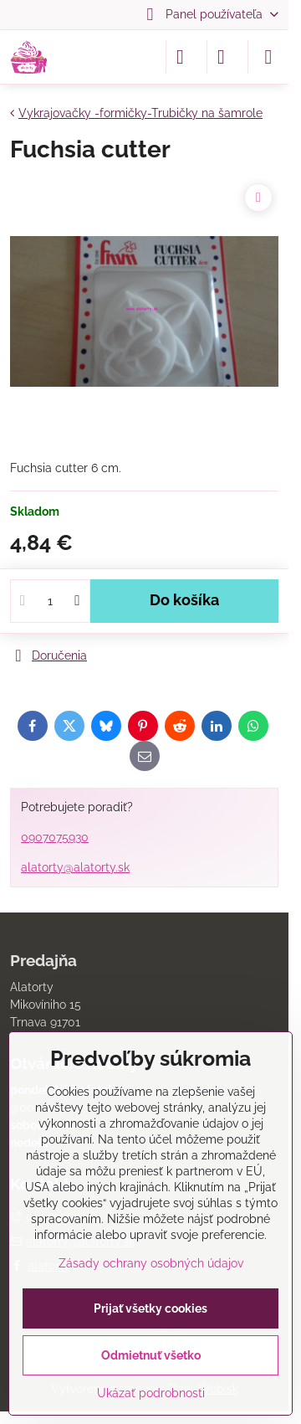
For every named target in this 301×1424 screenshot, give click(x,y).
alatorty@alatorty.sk (75, 867)
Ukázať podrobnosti (151, 1393)
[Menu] (268, 57)
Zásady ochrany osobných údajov (151, 1263)
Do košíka (184, 600)
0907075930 (55, 837)
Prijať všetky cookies (150, 1308)
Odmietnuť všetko (151, 1355)
